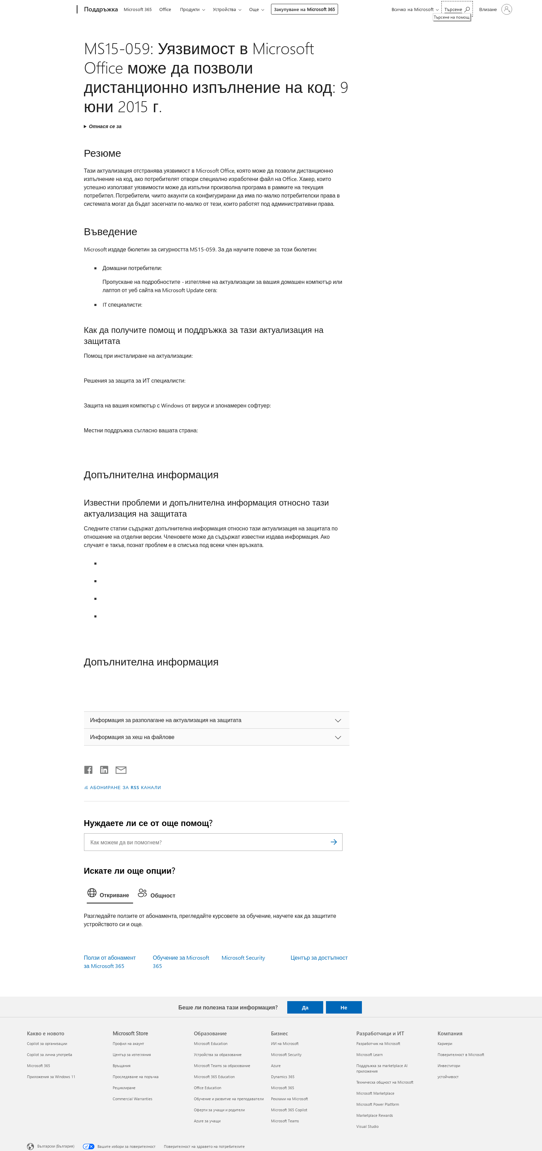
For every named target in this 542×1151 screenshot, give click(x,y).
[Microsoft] (50, 9)
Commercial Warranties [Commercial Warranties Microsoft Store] (132, 1098)
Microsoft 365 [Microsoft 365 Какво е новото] (38, 1065)
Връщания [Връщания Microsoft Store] (122, 1065)
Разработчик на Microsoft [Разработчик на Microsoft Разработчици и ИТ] (378, 1043)
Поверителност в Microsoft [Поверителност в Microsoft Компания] (461, 1054)
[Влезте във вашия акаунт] (495, 9)
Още (254, 9)
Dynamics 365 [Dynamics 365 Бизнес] (283, 1076)
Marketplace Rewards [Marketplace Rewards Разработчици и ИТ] (374, 1115)
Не (343, 1007)
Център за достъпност (319, 957)
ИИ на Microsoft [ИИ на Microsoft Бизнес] (285, 1043)
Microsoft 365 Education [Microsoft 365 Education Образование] (214, 1076)
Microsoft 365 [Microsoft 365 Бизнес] (282, 1087)
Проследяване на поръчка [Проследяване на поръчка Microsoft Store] (136, 1076)
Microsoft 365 (138, 9)
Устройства (224, 9)
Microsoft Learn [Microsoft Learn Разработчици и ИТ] (369, 1054)
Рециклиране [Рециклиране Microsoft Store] (124, 1087)
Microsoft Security (243, 957)
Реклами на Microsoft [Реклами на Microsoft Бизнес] (289, 1098)
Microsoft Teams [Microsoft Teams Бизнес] (285, 1120)
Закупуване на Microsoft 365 (304, 9)
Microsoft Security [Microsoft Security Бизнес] (286, 1054)
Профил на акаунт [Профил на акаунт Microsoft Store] (128, 1043)
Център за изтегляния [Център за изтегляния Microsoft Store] (132, 1054)
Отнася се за (105, 126)
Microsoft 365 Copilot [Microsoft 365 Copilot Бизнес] (289, 1109)
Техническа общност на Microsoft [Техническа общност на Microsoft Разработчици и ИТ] (384, 1082)
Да (305, 1007)
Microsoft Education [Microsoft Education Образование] (210, 1043)
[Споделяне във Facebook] (89, 768)
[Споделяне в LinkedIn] (101, 768)
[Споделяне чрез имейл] (118, 768)
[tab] (110, 894)
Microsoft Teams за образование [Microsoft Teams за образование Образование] (222, 1065)
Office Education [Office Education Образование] (207, 1087)
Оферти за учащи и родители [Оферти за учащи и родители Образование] (219, 1109)
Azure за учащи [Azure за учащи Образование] (207, 1120)
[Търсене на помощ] (457, 9)
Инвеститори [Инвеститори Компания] (449, 1065)
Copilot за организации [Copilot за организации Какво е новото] (47, 1043)
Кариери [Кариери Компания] (445, 1043)
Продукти (190, 9)
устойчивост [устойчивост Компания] (448, 1076)
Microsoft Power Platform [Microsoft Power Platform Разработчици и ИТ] (377, 1104)
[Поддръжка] (100, 9)
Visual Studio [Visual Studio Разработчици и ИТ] (367, 1126)
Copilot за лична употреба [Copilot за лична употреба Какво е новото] (49, 1054)
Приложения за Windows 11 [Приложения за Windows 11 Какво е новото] (51, 1076)
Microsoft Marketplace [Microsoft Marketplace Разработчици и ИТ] (375, 1093)
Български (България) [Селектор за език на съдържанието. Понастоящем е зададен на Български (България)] (55, 1146)
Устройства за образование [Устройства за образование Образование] (218, 1054)
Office (165, 9)
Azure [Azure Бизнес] (276, 1065)
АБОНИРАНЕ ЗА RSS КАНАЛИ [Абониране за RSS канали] (125, 787)
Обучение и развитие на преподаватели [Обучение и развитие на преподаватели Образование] (229, 1098)
